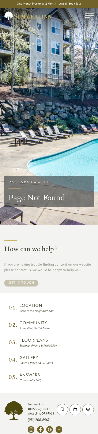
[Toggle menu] (89, 15)
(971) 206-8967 (38, 420)
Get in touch (21, 288)
